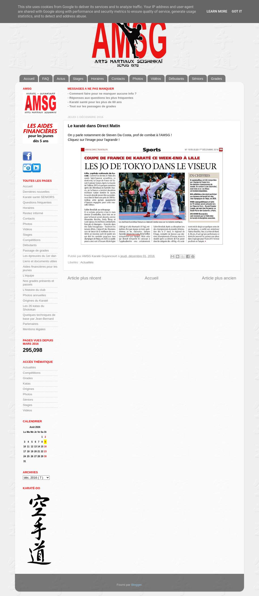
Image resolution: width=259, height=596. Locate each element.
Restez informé (33, 213)
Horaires (97, 78)
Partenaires (30, 323)
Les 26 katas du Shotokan (33, 307)
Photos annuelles (34, 295)
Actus (61, 78)
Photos (138, 78)
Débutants (176, 78)
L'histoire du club (34, 290)
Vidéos (156, 78)
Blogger (136, 584)
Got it (237, 11)
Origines (28, 389)
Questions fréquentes (37, 202)
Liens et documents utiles (40, 261)
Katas (27, 383)
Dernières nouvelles (36, 191)
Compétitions (31, 240)
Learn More (217, 11)
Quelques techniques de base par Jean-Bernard (39, 316)
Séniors (197, 78)
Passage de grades (36, 250)
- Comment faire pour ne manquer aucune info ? (102, 93)
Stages (78, 78)
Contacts (118, 78)
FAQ (45, 78)
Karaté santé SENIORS (38, 197)
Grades (216, 78)
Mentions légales (34, 329)
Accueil (29, 78)
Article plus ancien (219, 278)
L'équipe (28, 275)
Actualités (86, 262)
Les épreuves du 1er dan (39, 256)
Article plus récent (84, 278)
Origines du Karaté (35, 300)
